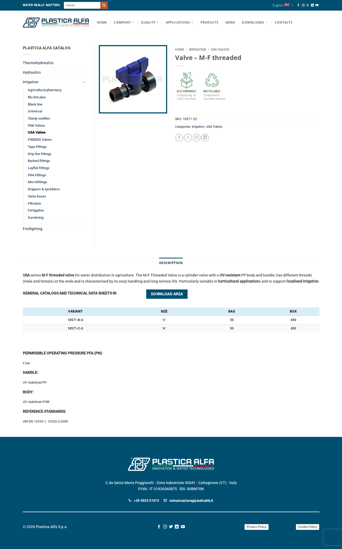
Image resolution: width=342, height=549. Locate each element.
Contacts (283, 22)
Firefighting (32, 229)
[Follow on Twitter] (171, 526)
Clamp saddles (39, 118)
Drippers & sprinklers (44, 189)
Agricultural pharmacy (44, 90)
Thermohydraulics (38, 63)
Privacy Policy (257, 526)
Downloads (255, 22)
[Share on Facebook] (179, 138)
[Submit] (104, 5)
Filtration (34, 203)
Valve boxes (37, 196)
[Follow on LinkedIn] (312, 5)
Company (124, 22)
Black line (35, 104)
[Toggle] (83, 82)
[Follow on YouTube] (317, 5)
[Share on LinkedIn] (205, 138)
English (283, 5)
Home (102, 22)
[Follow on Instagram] (303, 5)
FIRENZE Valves (40, 140)
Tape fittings (37, 147)
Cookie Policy (307, 526)
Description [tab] (171, 263)
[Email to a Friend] (197, 138)
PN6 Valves (36, 126)
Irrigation (197, 49)
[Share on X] (188, 138)
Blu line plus (37, 97)
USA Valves (220, 49)
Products (210, 22)
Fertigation (36, 210)
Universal (35, 111)
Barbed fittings (39, 161)
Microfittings (37, 182)
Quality (150, 22)
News (230, 22)
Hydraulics (32, 72)
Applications (180, 22)
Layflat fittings (39, 168)
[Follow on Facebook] (298, 5)
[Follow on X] (307, 5)
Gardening (35, 217)
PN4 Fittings (37, 175)
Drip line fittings (39, 154)
